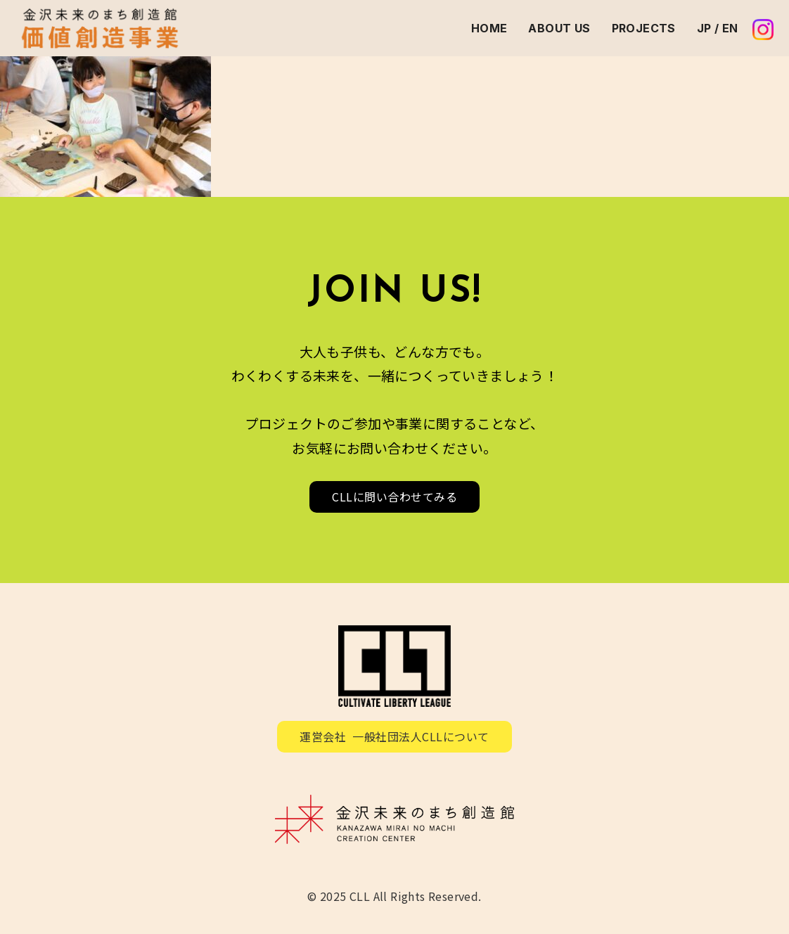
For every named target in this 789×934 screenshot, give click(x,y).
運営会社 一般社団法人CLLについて (394, 736)
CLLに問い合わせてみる (394, 496)
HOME (489, 28)
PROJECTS (644, 28)
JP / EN (717, 28)
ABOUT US (559, 28)
